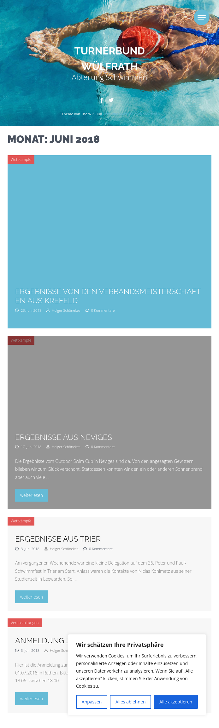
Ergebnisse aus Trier (58, 538)
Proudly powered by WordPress (131, 113)
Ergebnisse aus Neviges (63, 437)
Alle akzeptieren (175, 702)
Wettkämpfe (21, 159)
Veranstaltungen (24, 622)
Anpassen (92, 702)
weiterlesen (34, 494)
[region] (137, 674)
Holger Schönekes (63, 310)
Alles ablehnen (130, 702)
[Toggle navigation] (202, 17)
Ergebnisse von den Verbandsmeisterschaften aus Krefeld (108, 296)
